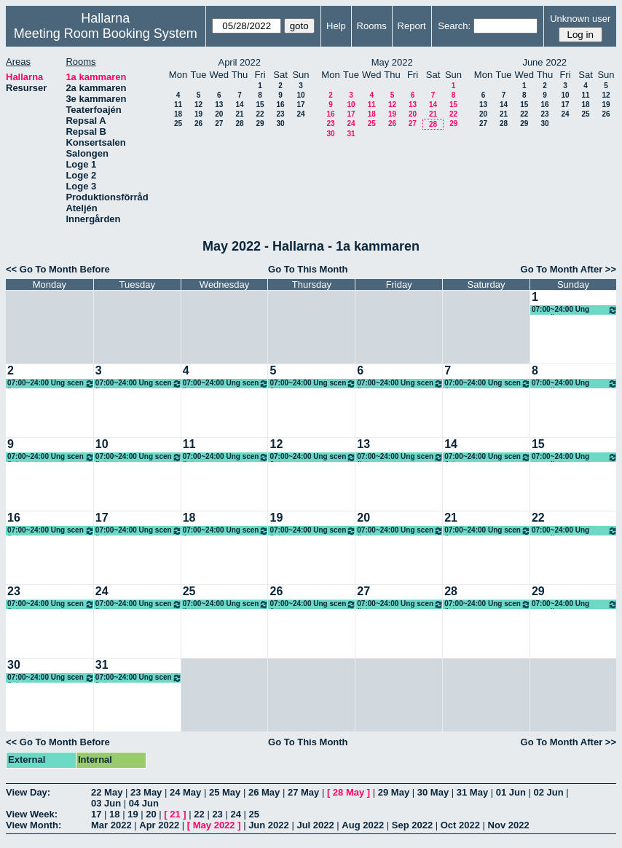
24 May (185, 792)
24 (300, 114)
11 (178, 105)
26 (198, 123)
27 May (303, 792)
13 (219, 105)
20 (219, 114)
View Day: (28, 792)
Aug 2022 (363, 825)
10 (300, 95)
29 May (393, 792)
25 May (224, 792)
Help (336, 25)
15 (260, 105)
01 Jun (511, 792)
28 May (348, 792)
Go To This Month (308, 269)
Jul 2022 (315, 825)
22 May (106, 792)
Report (412, 25)
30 (280, 123)
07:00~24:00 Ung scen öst (575, 310)
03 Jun (106, 803)
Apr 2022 (159, 825)
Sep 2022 (412, 825)
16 (280, 105)
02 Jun (549, 792)
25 (178, 123)
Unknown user (580, 18)
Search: (454, 25)
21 (239, 114)
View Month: (33, 825)
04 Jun (144, 803)
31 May (472, 792)
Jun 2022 (268, 825)
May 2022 (214, 825)
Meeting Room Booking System (105, 33)
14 (239, 105)
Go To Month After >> (568, 269)
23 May (146, 792)
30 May (433, 792)
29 (260, 123)
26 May (264, 792)
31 (351, 134)
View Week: (32, 814)
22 (260, 114)
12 (198, 105)
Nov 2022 (509, 825)
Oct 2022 (460, 825)
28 (239, 123)
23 (280, 114)
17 (300, 105)
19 (198, 114)
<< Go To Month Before (58, 269)
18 (178, 114)
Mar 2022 (111, 825)
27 (219, 123)
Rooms (372, 25)
